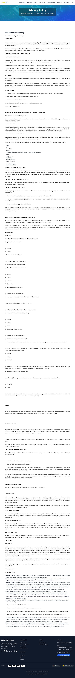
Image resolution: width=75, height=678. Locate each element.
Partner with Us (51, 2)
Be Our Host (42, 2)
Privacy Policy (42, 642)
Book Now (22, 651)
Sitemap (22, 659)
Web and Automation (43, 673)
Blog (73, 2)
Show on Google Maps (63, 655)
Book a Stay (21, 2)
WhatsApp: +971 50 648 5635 (64, 642)
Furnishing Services (31, 2)
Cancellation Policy (43, 644)
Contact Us (66, 2)
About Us (59, 2)
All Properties (23, 642)
